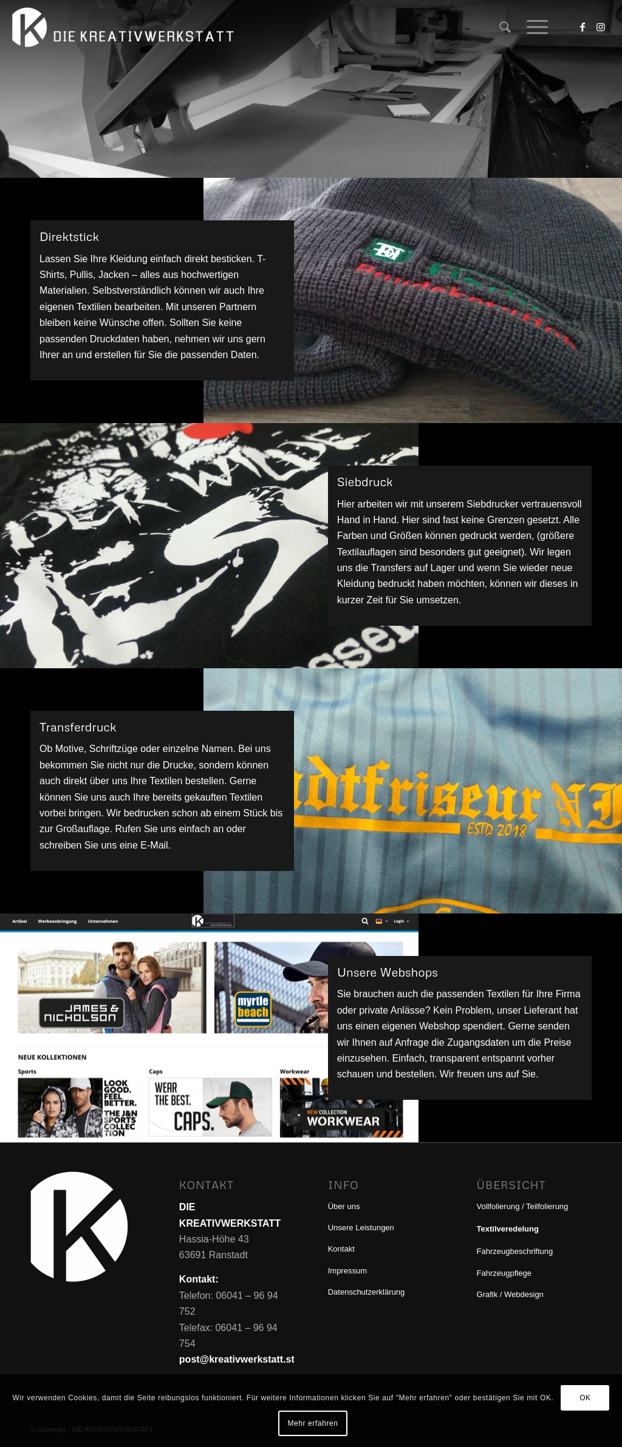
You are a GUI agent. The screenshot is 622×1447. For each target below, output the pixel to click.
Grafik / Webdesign (510, 1294)
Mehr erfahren (312, 1423)
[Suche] (505, 27)
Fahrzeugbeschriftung (515, 1251)
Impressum (347, 1270)
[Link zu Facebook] (582, 27)
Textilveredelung (508, 1228)
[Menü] (533, 27)
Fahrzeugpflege (504, 1273)
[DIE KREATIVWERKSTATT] (125, 27)
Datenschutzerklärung (366, 1291)
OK (585, 1398)
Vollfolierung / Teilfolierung (523, 1206)
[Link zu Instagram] (601, 27)
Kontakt (341, 1248)
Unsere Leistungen (361, 1227)
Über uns (344, 1206)
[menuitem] (505, 27)
